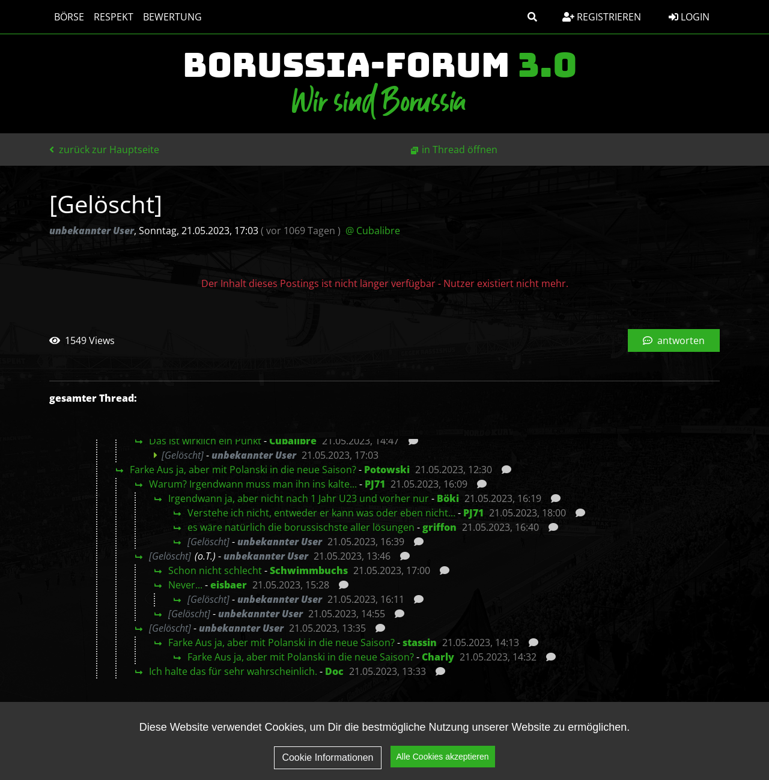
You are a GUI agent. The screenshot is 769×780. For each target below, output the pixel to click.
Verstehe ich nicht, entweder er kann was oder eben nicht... (321, 512)
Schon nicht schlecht (215, 570)
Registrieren (601, 16)
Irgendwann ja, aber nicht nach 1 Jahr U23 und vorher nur (298, 498)
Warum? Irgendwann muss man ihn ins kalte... (253, 484)
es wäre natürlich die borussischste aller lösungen (301, 527)
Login (689, 16)
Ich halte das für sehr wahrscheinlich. (233, 671)
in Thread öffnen (459, 149)
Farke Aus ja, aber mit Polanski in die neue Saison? (243, 469)
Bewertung (172, 16)
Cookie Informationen (327, 762)
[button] (532, 16)
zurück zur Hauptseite (104, 149)
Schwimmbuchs (309, 570)
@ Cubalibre (372, 230)
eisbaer (228, 584)
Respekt (113, 16)
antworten (674, 340)
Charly (438, 657)
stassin (420, 642)
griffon (439, 527)
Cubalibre (293, 440)
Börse (69, 16)
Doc (334, 671)
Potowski (387, 469)
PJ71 (375, 484)
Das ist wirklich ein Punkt (205, 440)
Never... (185, 584)
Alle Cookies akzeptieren (443, 761)
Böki (448, 498)
